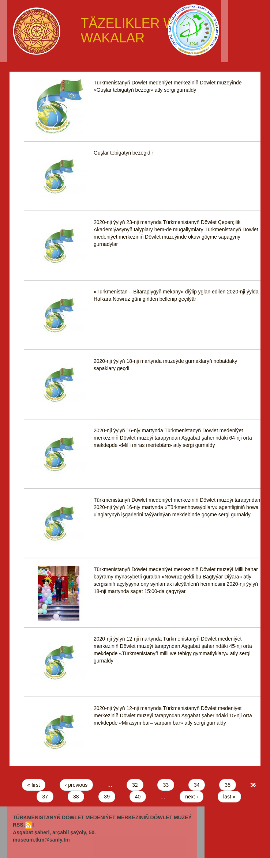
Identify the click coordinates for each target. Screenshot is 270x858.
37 (45, 797)
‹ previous (76, 785)
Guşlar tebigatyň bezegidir (123, 153)
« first (33, 785)
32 (135, 785)
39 (107, 797)
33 (166, 785)
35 (227, 785)
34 (197, 785)
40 (138, 797)
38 (76, 797)
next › (191, 797)
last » (229, 797)
